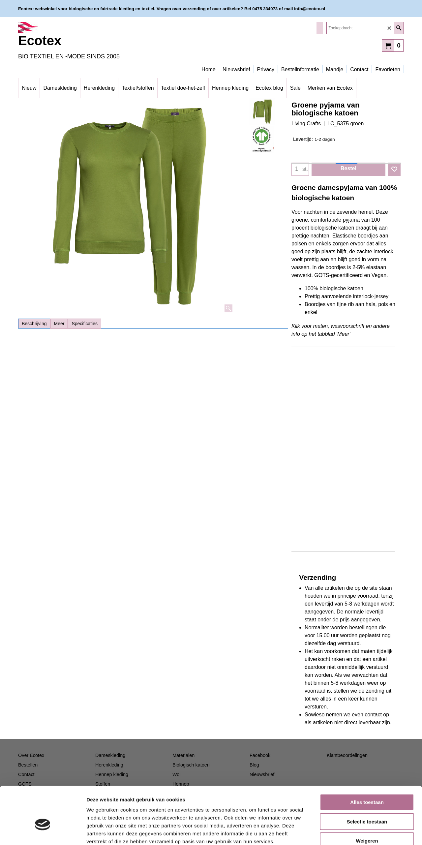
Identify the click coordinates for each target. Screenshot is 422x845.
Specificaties (85, 323)
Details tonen (356, 832)
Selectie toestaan (367, 784)
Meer (59, 323)
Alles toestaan (367, 764)
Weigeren (367, 803)
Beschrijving (34, 323)
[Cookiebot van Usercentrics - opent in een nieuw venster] (43, 832)
